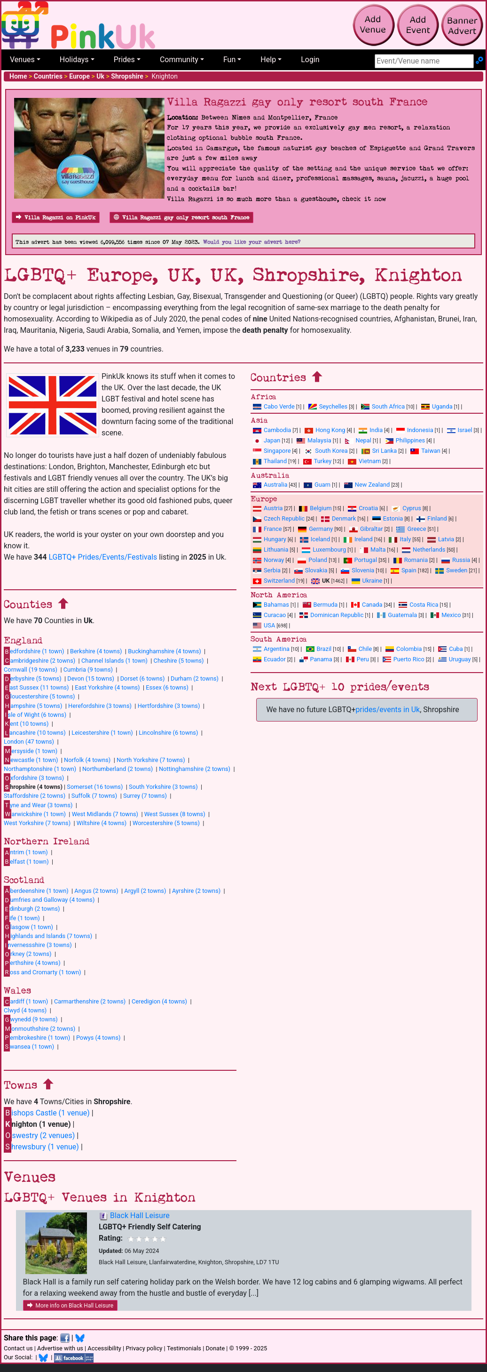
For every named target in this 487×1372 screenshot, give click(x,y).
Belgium (315, 508)
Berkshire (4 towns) (96, 651)
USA (264, 625)
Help (268, 59)
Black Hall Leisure (140, 1215)
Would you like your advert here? (251, 242)
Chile (360, 648)
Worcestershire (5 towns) (166, 822)
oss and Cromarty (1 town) (42, 972)
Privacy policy (144, 1348)
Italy (400, 539)
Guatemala (397, 614)
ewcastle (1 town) (31, 759)
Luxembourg (324, 549)
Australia (270, 484)
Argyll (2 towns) (145, 890)
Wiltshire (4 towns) (102, 822)
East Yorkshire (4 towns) (107, 687)
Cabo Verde (274, 406)
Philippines (405, 440)
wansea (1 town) (29, 1046)
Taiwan (425, 450)
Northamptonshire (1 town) (40, 768)
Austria (268, 508)
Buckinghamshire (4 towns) (164, 651)
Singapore (272, 450)
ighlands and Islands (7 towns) (48, 935)
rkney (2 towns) (28, 954)
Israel (459, 429)
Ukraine (367, 580)
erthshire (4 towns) (32, 963)
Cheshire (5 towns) (179, 660)
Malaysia (314, 440)
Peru (357, 659)
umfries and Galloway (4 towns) (49, 900)
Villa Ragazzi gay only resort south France (181, 218)
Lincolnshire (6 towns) (168, 732)
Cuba (450, 648)
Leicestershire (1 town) (102, 732)
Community (179, 59)
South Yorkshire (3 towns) (163, 786)
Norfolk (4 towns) (87, 759)
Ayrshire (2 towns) (196, 890)
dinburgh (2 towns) (32, 909)
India (371, 429)
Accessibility (104, 1348)
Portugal (360, 559)
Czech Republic (279, 518)
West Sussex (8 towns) (174, 814)
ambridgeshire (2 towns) (39, 660)
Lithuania (270, 549)
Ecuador (269, 659)
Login (310, 59)
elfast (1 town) (26, 861)
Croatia (363, 508)
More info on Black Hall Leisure (70, 1305)
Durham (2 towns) (195, 678)
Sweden (451, 570)
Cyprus (406, 508)
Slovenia (357, 570)
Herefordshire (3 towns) (100, 705)
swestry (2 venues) (39, 1135)
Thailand (270, 461)
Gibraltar (366, 528)
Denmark (338, 518)
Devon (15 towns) (90, 678)
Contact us (18, 1348)
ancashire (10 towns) (35, 733)
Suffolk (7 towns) (94, 795)
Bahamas (271, 604)
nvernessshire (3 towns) (38, 945)
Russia (455, 559)
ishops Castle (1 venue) (47, 1113)
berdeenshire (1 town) (36, 890)
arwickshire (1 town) (35, 813)
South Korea (325, 450)
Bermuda (320, 604)
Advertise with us (60, 1348)
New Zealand (367, 484)
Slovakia (311, 570)
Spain (403, 570)
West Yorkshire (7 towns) (37, 822)
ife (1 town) (22, 918)
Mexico (446, 614)
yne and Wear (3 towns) (38, 805)
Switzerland (274, 580)
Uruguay (454, 659)
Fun (229, 59)
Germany (315, 528)
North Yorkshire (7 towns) (151, 759)
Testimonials (184, 1348)
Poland (312, 559)
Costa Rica (418, 604)
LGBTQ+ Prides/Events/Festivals (102, 557)
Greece (411, 528)
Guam (317, 484)
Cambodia (272, 429)
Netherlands (423, 549)
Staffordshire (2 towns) (34, 795)
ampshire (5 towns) (33, 705)
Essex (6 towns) (167, 687)
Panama (315, 659)
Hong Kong (325, 429)
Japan (266, 440)
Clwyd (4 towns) (25, 1010)
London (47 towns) (29, 741)
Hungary (269, 539)
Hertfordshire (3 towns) (169, 705)
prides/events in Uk (388, 709)
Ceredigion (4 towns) (159, 1001)
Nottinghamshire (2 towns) (194, 768)
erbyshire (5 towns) (33, 678)
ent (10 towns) (26, 723)
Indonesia (414, 429)
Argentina (271, 648)
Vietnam (364, 461)
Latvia (440, 539)
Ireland (358, 539)
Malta (372, 549)
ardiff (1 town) (26, 1001)
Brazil (319, 648)
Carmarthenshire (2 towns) (90, 1001)
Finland (431, 518)
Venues (22, 59)
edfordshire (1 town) (34, 651)
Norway (268, 559)
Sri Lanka (379, 450)
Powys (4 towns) (98, 1037)
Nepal (358, 440)
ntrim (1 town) (26, 852)
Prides (124, 59)
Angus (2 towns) (96, 890)
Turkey (317, 461)
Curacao (269, 614)
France (267, 528)
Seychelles (327, 406)
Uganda (437, 406)
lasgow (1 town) (28, 926)
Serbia (267, 570)
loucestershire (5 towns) (39, 696)
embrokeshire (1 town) (37, 1037)
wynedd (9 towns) (31, 1019)
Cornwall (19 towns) (30, 669)
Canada (367, 604)
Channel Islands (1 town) (114, 660)
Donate (215, 1348)
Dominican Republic (331, 614)
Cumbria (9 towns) (88, 669)
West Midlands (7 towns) (105, 814)
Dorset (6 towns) (142, 678)
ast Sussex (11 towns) (36, 687)
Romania (410, 559)
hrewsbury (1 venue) (41, 1147)
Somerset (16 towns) (95, 786)
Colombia (403, 648)
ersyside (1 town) (30, 750)
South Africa (383, 406)
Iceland (315, 539)
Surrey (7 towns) (145, 795)
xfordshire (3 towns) (34, 778)
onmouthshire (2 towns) (39, 1028)
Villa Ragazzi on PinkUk (55, 218)
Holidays (74, 59)
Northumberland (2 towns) (117, 768)
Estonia (387, 518)
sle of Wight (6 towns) (35, 714)
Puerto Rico (403, 659)
